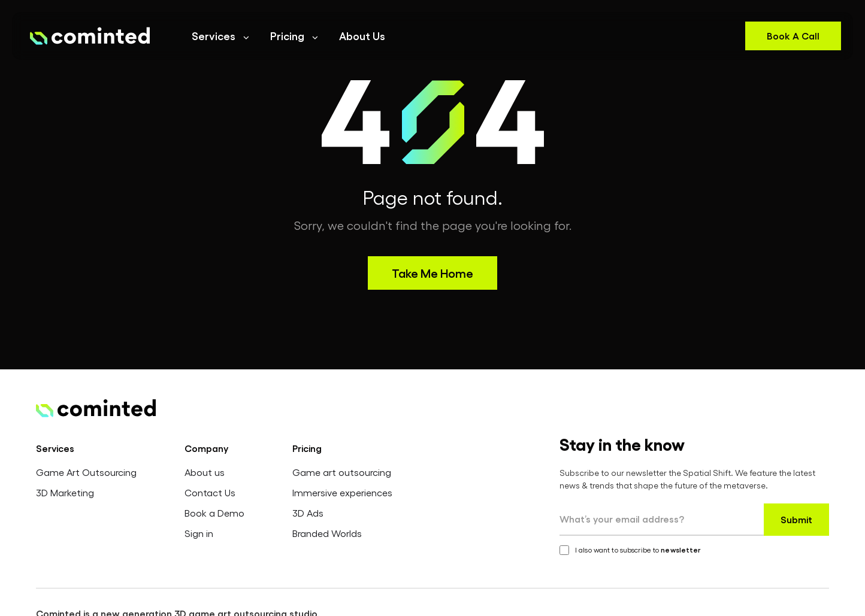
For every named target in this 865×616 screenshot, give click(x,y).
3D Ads (307, 512)
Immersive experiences (342, 492)
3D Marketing (65, 492)
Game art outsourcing (341, 472)
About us (205, 472)
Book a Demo (214, 512)
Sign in (199, 533)
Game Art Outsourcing (86, 472)
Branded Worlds (327, 533)
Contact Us (210, 492)
